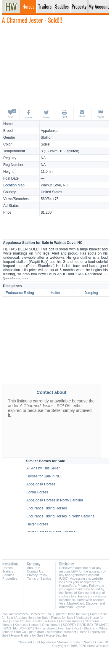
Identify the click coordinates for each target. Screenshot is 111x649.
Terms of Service (39, 578)
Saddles (8, 575)
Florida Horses (71, 621)
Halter (55, 293)
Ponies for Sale (62, 617)
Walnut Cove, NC (54, 185)
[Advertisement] (55, 65)
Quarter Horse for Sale (70, 614)
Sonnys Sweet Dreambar (53, 628)
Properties (9, 578)
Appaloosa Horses (40, 484)
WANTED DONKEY (18, 628)
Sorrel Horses (37, 492)
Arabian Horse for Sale (31, 617)
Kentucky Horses (27, 624)
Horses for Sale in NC (43, 476)
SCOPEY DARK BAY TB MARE (86, 624)
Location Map (14, 185)
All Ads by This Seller (43, 468)
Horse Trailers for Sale (27, 635)
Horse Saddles (56, 635)
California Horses (45, 621)
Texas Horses (21, 621)
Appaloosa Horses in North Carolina (54, 500)
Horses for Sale (41, 614)
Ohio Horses (51, 624)
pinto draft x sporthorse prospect (52, 632)
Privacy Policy (37, 575)
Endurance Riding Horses (46, 508)
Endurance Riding (20, 293)
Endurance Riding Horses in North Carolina (60, 516)
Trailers (7, 571)
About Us (33, 568)
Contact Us (35, 571)
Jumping (91, 293)
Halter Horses (37, 524)
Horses (7, 568)
